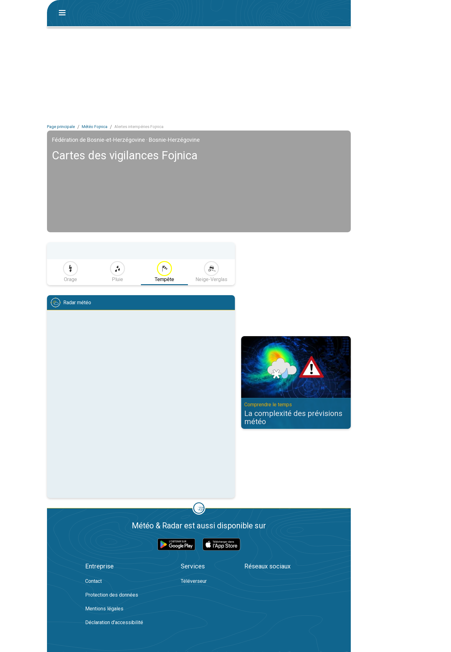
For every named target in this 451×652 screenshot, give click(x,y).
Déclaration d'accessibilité (114, 622)
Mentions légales (104, 609)
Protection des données (111, 595)
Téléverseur (194, 581)
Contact (93, 581)
